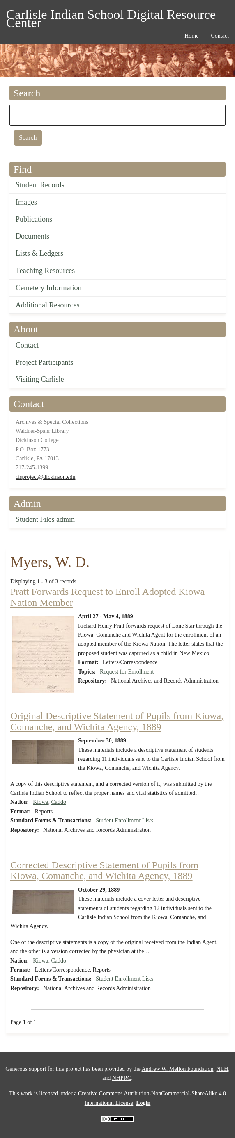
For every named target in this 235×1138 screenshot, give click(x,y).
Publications (34, 219)
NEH (222, 1069)
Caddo (58, 802)
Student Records (40, 185)
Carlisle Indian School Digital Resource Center (111, 16)
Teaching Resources (45, 270)
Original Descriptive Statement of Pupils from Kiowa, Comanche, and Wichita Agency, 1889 (116, 721)
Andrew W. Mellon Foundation (177, 1069)
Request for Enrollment (127, 672)
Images (26, 202)
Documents (32, 236)
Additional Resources (47, 305)
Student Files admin (45, 519)
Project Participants (44, 362)
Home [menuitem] (191, 36)
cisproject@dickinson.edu (45, 477)
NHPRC (121, 1078)
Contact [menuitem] (220, 36)
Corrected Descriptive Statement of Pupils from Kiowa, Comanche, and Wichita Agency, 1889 (104, 870)
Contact (27, 345)
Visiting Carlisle (40, 379)
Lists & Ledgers (39, 253)
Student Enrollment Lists (124, 820)
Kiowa (40, 802)
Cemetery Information (48, 288)
